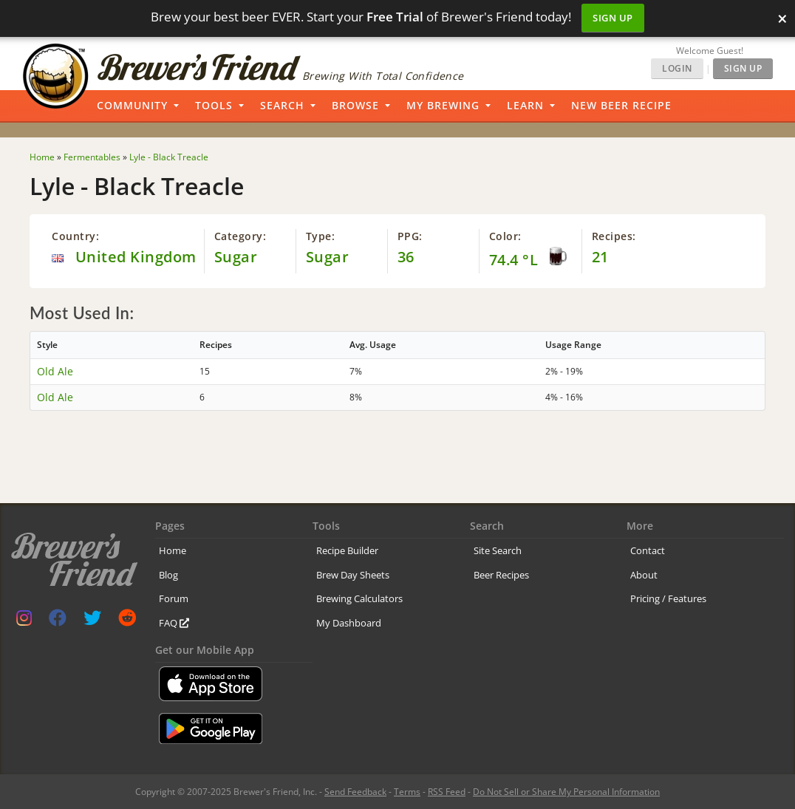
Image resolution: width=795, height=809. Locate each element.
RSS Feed (446, 791)
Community (132, 105)
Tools (214, 105)
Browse (355, 105)
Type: (320, 236)
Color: (505, 236)
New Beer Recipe (621, 105)
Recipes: (614, 236)
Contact (647, 550)
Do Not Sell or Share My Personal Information (566, 791)
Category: (240, 236)
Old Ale (55, 371)
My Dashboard (348, 622)
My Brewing (443, 105)
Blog (168, 574)
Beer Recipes (501, 574)
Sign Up (613, 17)
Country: (75, 236)
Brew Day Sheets (352, 574)
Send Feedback (355, 791)
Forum (173, 598)
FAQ (174, 622)
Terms (407, 791)
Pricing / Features (668, 598)
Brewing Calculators (359, 598)
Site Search (498, 550)
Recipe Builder (347, 550)
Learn (525, 105)
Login (677, 68)
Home (172, 550)
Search (282, 105)
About (644, 574)
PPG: (410, 236)
